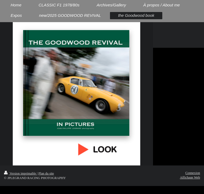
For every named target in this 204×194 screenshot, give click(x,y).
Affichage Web (190, 177)
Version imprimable (20, 173)
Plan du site (46, 173)
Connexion (192, 173)
